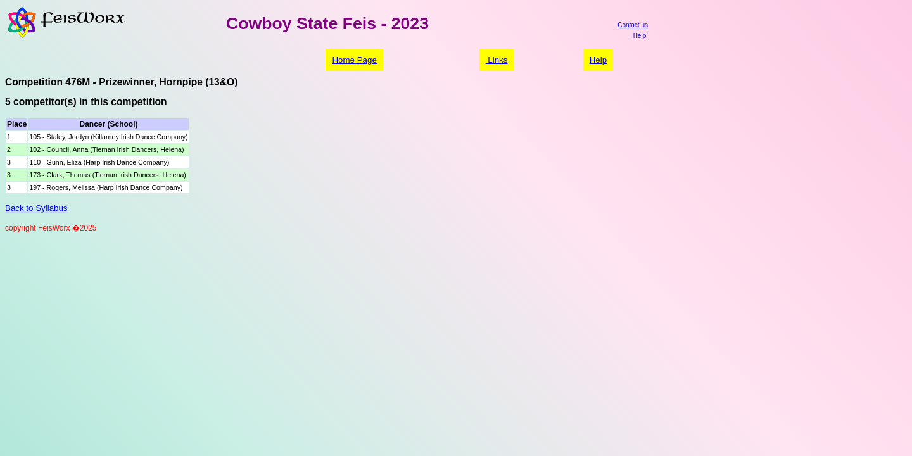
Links (497, 60)
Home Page (354, 60)
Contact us (633, 25)
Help (598, 60)
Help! (640, 35)
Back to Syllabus (36, 208)
